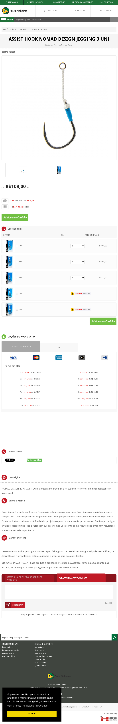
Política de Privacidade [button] (34, 705)
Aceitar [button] (32, 713)
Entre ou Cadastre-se (82, 2)
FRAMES (59, 430)
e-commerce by (110, 714)
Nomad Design (9, 52)
